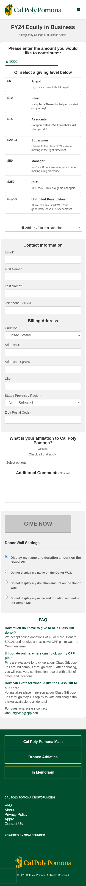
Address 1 (13, 345)
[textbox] (43, 227)
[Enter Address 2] (43, 369)
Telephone (12, 303)
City (8, 378)
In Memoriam (43, 772)
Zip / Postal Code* (18, 412)
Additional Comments (37, 473)
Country (11, 328)
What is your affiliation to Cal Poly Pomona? (43, 440)
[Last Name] (43, 293)
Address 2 (12, 362)
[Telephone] (43, 310)
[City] (43, 386)
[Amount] (31, 62)
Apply (9, 819)
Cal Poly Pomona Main (43, 742)
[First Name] (43, 276)
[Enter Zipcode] (43, 420)
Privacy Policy (16, 815)
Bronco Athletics (43, 757)
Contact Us (14, 824)
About (9, 810)
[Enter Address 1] (43, 352)
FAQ (8, 805)
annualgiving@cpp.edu (21, 713)
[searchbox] (43, 462)
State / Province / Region (23, 395)
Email (9, 252)
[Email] (43, 259)
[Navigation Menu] (78, 10)
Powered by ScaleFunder (25, 835)
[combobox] (43, 228)
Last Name (13, 286)
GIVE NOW (38, 524)
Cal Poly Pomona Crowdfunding (30, 797)
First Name (13, 269)
